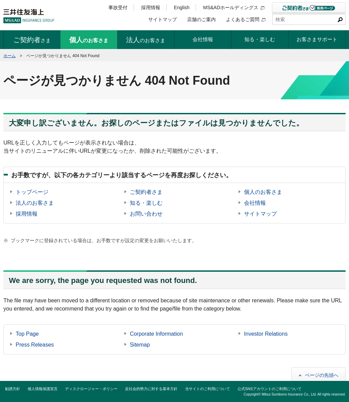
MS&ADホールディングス (233, 7)
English (181, 7)
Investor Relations (266, 334)
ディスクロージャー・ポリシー (91, 389)
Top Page (27, 334)
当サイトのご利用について (207, 389)
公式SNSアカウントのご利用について (270, 389)
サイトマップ (162, 19)
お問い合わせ (146, 214)
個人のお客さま (263, 192)
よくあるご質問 (245, 19)
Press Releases (35, 345)
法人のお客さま (35, 203)
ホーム (9, 55)
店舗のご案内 (201, 19)
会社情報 (255, 203)
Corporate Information (156, 334)
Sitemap (140, 345)
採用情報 (150, 7)
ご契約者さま (146, 192)
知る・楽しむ (146, 203)
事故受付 (117, 7)
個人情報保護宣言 (43, 389)
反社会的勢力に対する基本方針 (151, 389)
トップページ (32, 192)
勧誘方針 (12, 389)
